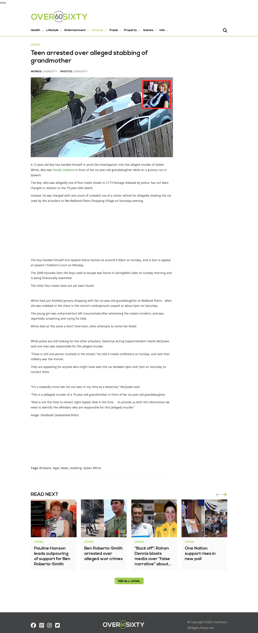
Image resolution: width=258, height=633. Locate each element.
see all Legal (129, 587)
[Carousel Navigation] (228, 500)
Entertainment (67, 29)
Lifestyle (45, 29)
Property (123, 29)
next (231, 500)
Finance (90, 29)
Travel (106, 29)
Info (155, 29)
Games (141, 29)
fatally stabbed (41, 179)
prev (225, 500)
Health (28, 29)
